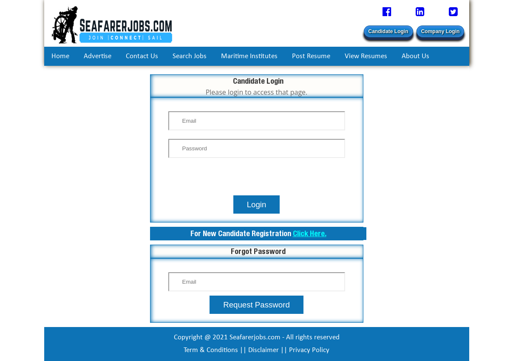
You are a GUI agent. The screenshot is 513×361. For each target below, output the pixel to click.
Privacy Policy (309, 350)
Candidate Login (388, 31)
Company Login (440, 31)
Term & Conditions (211, 350)
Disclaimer (263, 350)
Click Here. (309, 233)
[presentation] (256, 178)
